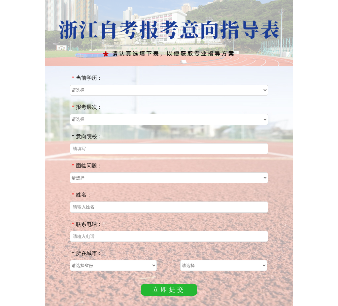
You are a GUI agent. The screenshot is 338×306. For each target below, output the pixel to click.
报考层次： (87, 107)
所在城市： (87, 253)
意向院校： (87, 136)
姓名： (82, 194)
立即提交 (168, 289)
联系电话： (87, 224)
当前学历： (87, 78)
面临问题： (87, 165)
